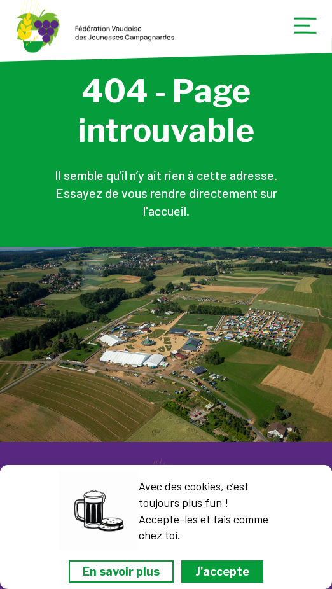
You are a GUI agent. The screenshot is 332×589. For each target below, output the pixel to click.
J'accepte (222, 571)
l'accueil (164, 210)
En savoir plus (121, 571)
